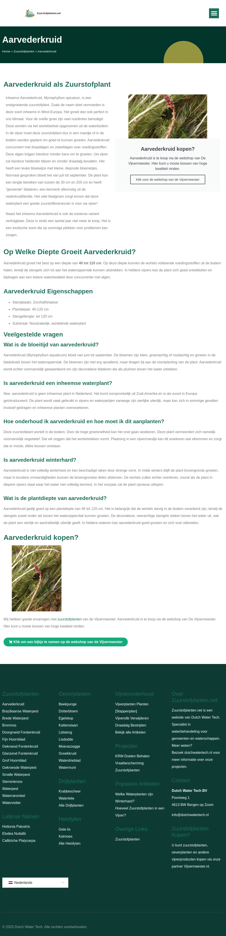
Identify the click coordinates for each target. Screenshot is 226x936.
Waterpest (10, 789)
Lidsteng (65, 732)
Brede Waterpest (15, 718)
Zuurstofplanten (23, 51)
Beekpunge (68, 704)
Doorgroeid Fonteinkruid (21, 732)
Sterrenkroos (12, 781)
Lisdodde (66, 739)
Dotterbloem (68, 711)
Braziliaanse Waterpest (20, 711)
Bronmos (9, 725)
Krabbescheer (70, 791)
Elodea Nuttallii (14, 833)
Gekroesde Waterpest (19, 767)
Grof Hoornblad (14, 760)
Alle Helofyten (70, 843)
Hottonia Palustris (16, 826)
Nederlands (20, 883)
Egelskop (66, 718)
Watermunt (67, 767)
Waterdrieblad (70, 760)
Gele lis (64, 829)
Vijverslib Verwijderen (132, 718)
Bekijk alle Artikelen (130, 732)
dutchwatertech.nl (198, 752)
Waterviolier (11, 803)
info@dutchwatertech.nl (190, 815)
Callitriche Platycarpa (18, 840)
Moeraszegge (69, 746)
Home (6, 51)
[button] (214, 13)
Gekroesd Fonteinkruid (20, 746)
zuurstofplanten (70, 619)
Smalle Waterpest (16, 774)
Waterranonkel (13, 796)
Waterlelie (66, 798)
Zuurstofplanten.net (187, 710)
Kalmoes (65, 836)
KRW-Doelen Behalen (132, 756)
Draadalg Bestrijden (130, 725)
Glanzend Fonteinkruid (20, 753)
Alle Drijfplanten (71, 805)
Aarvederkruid (13, 704)
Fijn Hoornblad (13, 739)
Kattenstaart (68, 725)
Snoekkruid (67, 753)
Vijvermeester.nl (196, 866)
